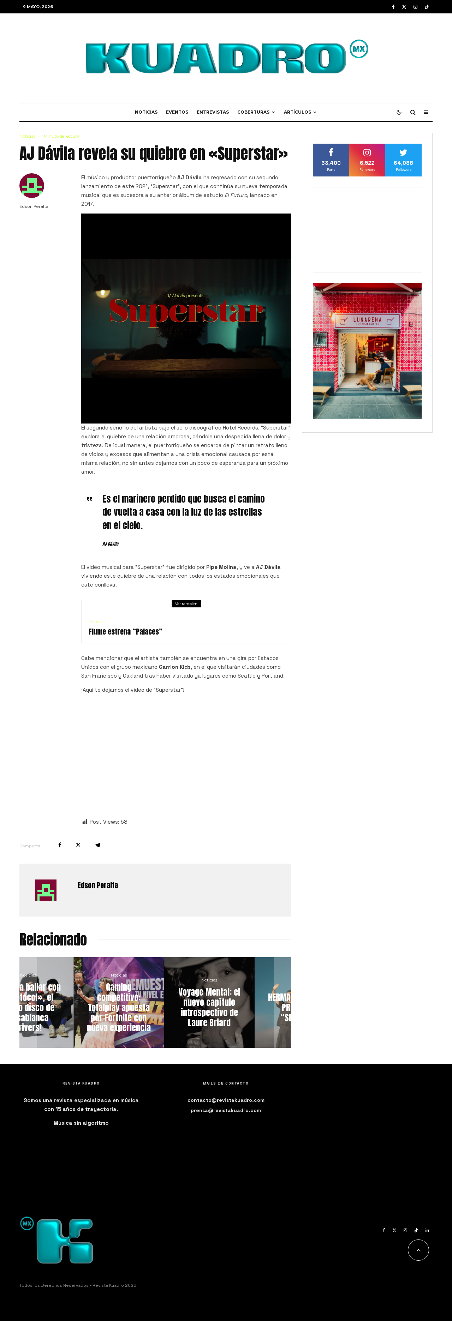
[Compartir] (59, 845)
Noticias (146, 112)
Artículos (297, 112)
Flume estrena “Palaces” (125, 632)
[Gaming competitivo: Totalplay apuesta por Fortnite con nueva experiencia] (155, 1002)
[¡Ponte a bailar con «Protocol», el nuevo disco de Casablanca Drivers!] (64, 1002)
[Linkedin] (427, 1230)
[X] (404, 7)
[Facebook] (393, 7)
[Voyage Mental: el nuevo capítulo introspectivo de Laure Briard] (246, 1002)
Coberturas (253, 112)
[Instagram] (415, 7)
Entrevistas (213, 112)
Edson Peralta (33, 206)
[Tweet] (78, 845)
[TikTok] (427, 7)
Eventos (177, 112)
